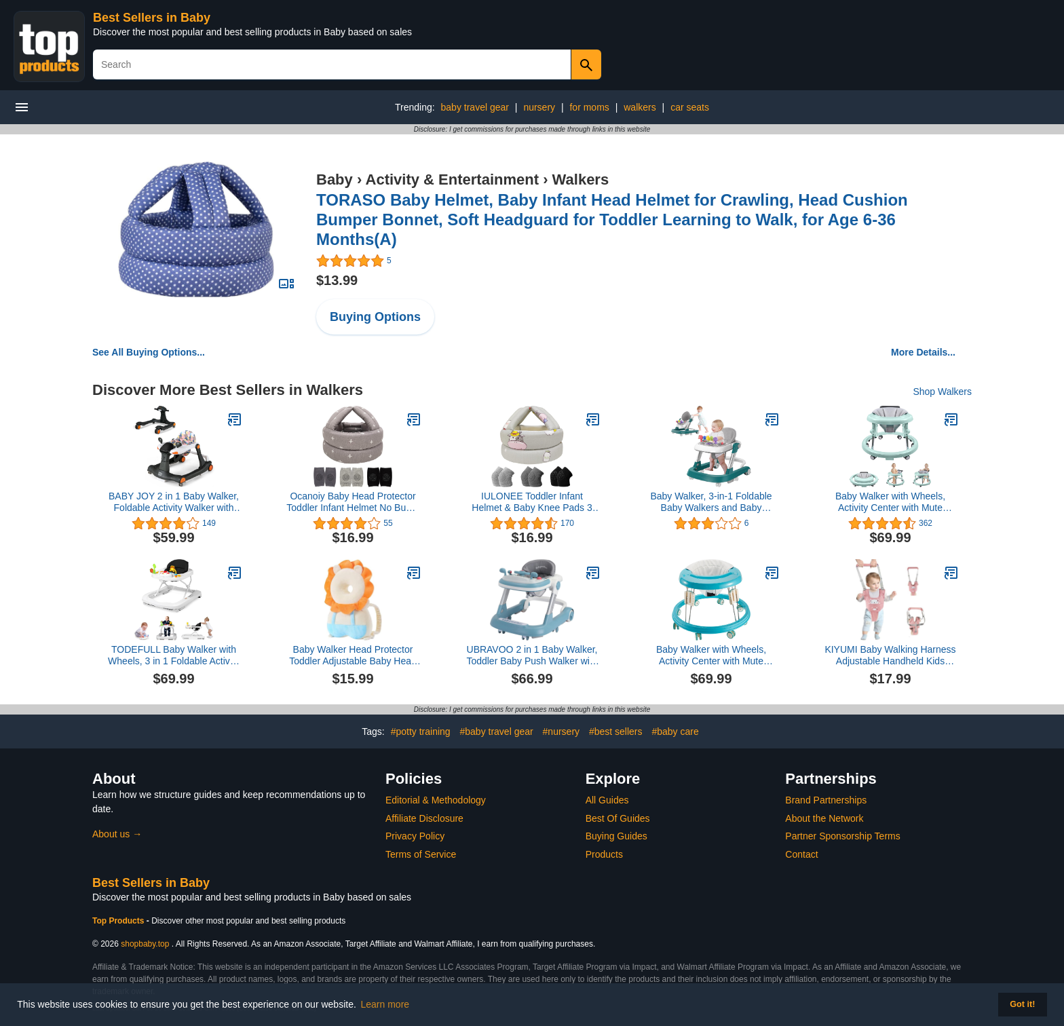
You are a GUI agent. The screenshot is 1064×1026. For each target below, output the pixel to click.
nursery (539, 107)
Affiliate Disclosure (424, 818)
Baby (334, 179)
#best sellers (616, 731)
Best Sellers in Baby (151, 17)
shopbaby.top (145, 944)
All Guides (607, 800)
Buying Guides (616, 836)
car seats (689, 107)
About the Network (824, 818)
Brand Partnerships (826, 800)
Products (604, 854)
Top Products (119, 921)
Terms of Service (420, 854)
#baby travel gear (496, 731)
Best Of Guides (618, 818)
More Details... (923, 352)
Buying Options (375, 317)
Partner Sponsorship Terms (842, 836)
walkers (640, 107)
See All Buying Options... (148, 352)
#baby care (674, 731)
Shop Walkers (942, 391)
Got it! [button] (1022, 1004)
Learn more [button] (385, 1004)
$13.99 (337, 280)
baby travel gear (475, 107)
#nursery (561, 731)
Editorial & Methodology (435, 800)
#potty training (421, 731)
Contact (801, 854)
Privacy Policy (414, 836)
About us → (117, 834)
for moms (589, 107)
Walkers (580, 179)
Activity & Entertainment (452, 179)
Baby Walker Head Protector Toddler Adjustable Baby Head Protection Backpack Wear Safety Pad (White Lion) (353, 655)
